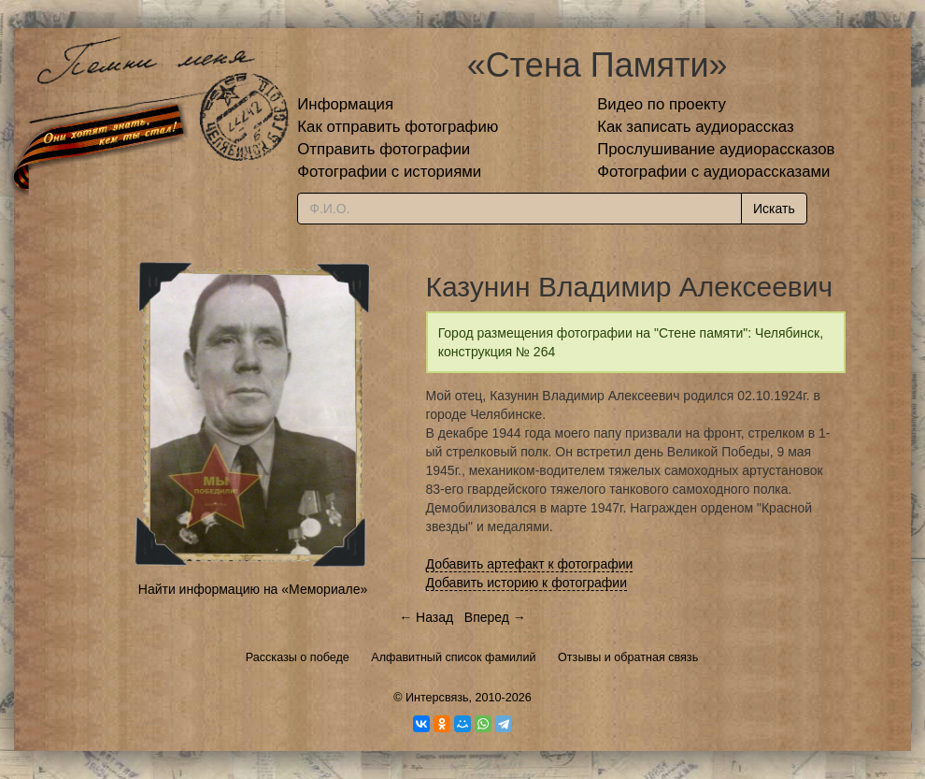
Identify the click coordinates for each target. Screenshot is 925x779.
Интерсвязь (437, 697)
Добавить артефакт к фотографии (529, 563)
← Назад (426, 617)
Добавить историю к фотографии (527, 582)
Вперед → (495, 617)
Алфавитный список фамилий (453, 657)
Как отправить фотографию (397, 127)
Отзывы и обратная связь (628, 657)
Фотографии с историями (389, 171)
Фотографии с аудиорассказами (713, 171)
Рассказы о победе (297, 657)
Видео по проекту (661, 104)
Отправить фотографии (383, 149)
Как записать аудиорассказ (695, 127)
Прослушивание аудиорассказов (715, 149)
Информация (345, 104)
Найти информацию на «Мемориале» (252, 589)
